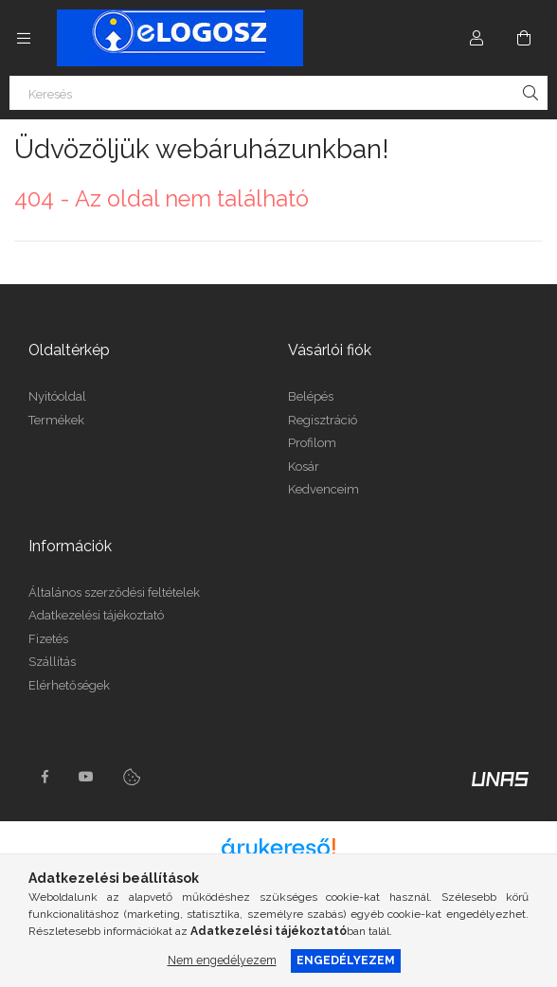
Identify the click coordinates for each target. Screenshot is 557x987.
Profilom (312, 443)
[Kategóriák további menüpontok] (23, 38)
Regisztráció (322, 420)
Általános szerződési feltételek (114, 592)
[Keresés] (278, 93)
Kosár (303, 466)
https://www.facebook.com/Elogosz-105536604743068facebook (44, 777)
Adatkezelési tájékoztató (96, 615)
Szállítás (52, 662)
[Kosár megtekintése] (524, 38)
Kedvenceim (323, 489)
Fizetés (48, 639)
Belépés (310, 396)
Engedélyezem (345, 960)
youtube (86, 777)
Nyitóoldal (57, 396)
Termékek (56, 420)
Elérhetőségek (69, 685)
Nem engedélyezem (222, 960)
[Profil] (476, 38)
